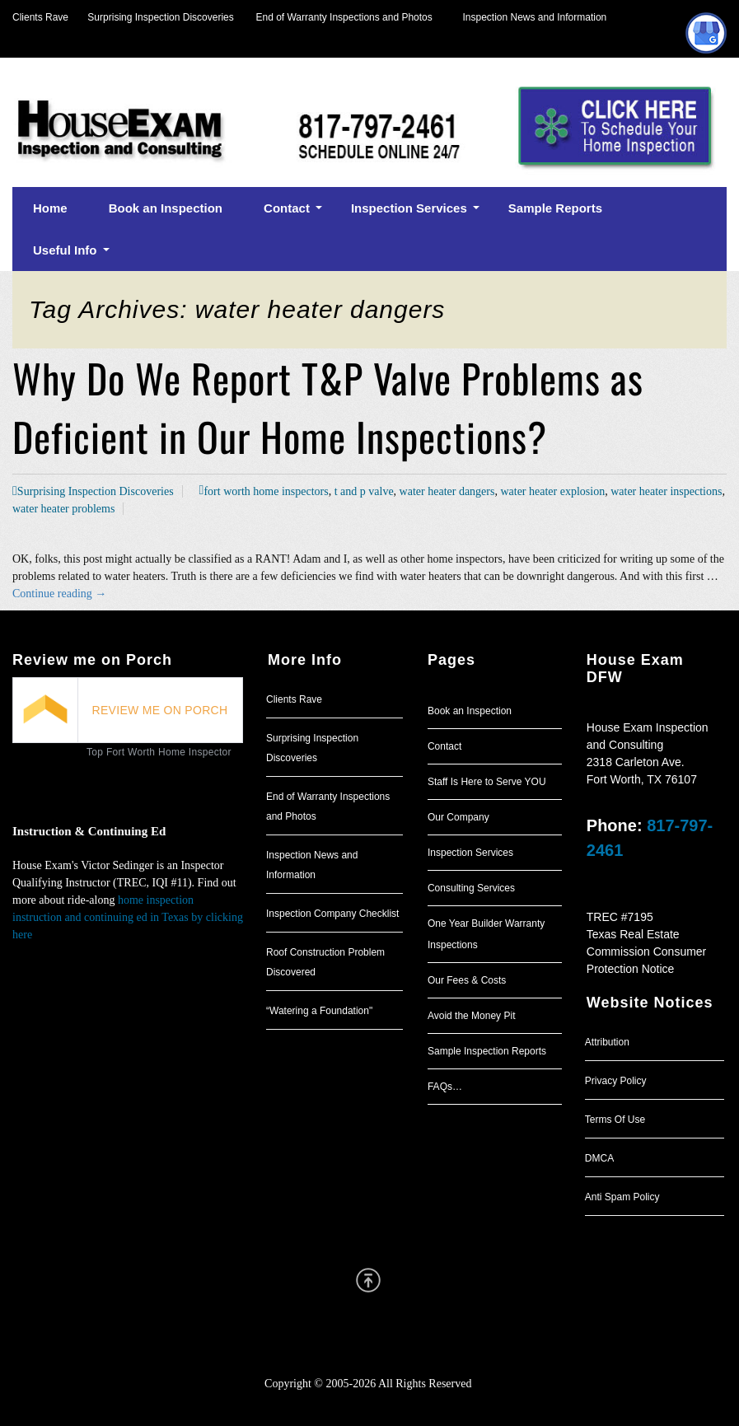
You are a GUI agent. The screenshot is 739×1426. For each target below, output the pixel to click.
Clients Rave (40, 17)
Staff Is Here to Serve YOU (487, 782)
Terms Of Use (615, 1119)
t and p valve (364, 491)
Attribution (607, 1042)
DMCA (599, 1158)
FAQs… (445, 1086)
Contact (444, 746)
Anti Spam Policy (622, 1197)
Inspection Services (470, 852)
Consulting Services (471, 888)
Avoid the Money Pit (472, 1016)
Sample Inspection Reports (487, 1051)
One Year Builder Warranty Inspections (486, 934)
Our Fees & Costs (467, 980)
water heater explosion (552, 491)
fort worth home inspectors (265, 491)
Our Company (458, 817)
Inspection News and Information (534, 17)
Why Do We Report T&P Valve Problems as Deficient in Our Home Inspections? (327, 406)
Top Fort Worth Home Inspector (159, 752)
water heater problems (63, 509)
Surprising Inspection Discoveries (151, 17)
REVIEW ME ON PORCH (160, 710)
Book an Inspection (470, 711)
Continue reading (59, 593)
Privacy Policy (616, 1081)
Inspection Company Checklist (332, 913)
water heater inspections (666, 491)
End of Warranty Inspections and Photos (348, 17)
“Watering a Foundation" (319, 1011)
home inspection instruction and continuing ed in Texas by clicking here (127, 917)
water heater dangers (447, 491)
